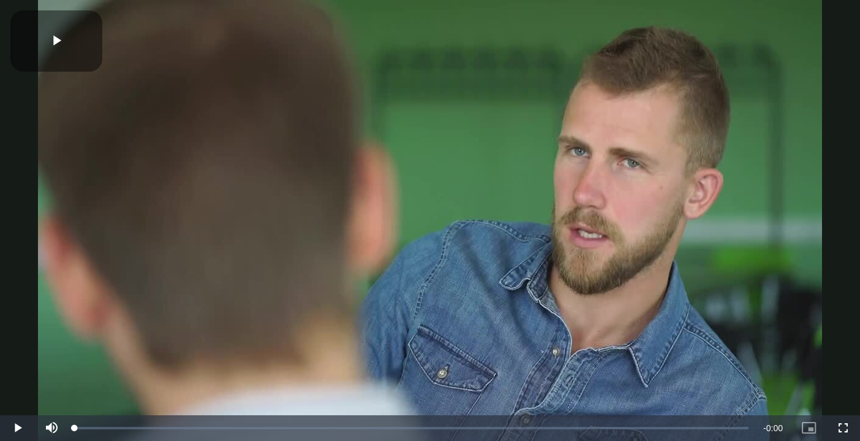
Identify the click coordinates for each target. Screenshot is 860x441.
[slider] (412, 428)
